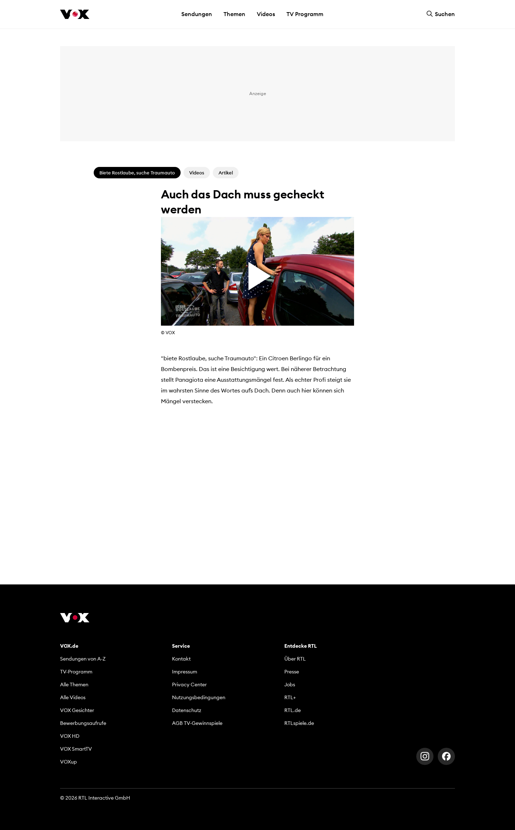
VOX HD (69, 736)
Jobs (289, 684)
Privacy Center (189, 684)
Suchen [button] (440, 14)
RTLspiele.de (299, 723)
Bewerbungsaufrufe (83, 723)
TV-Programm (76, 671)
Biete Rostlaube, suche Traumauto (137, 173)
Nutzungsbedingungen (198, 697)
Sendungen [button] (196, 14)
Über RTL (295, 659)
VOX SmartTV (76, 749)
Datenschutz (186, 710)
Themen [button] (234, 14)
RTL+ (290, 697)
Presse (291, 671)
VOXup (68, 762)
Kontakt (181, 659)
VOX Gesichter (77, 710)
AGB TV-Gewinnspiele (197, 723)
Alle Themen (74, 684)
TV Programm (304, 14)
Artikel (226, 173)
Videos (266, 14)
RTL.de (292, 710)
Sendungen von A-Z (83, 659)
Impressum (184, 671)
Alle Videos (72, 697)
